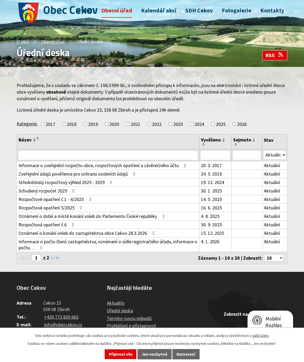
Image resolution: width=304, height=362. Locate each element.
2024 (199, 124)
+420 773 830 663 (61, 317)
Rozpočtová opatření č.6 (47, 225)
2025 (220, 124)
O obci (84, 10)
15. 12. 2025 (212, 233)
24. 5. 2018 (211, 174)
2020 (114, 124)
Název (27, 140)
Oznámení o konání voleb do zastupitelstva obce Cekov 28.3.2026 (87, 233)
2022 (157, 124)
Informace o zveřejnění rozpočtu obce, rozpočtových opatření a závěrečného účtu (103, 165)
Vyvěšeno (212, 140)
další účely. (260, 335)
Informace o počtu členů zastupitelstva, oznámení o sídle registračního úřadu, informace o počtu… (108, 245)
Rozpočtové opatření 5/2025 (51, 208)
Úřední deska (120, 311)
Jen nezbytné (154, 354)
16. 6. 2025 (211, 208)
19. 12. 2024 (212, 182)
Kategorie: (27, 124)
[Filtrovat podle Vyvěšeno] (215, 155)
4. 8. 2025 (210, 216)
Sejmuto (244, 140)
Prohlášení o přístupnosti (131, 326)
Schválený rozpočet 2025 (48, 191)
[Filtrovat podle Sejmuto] (246, 155)
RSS (274, 55)
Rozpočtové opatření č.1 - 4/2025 (56, 199)
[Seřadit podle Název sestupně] (38, 140)
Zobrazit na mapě (242, 314)
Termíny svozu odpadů (129, 318)
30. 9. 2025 (211, 225)
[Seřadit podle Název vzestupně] (38, 138)
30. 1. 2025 (211, 191)
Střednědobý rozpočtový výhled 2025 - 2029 (66, 182)
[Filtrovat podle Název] (108, 155)
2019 (93, 124)
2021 (135, 124)
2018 (71, 124)
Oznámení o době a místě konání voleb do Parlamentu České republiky (93, 216)
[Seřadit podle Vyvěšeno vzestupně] (204, 144)
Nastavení (186, 354)
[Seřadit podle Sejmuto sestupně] (236, 146)
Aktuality (116, 303)
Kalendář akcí (158, 10)
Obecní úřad (116, 10)
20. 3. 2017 (211, 165)
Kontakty (272, 10)
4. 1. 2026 (210, 242)
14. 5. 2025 (211, 199)
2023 (178, 124)
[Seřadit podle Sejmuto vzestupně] (236, 144)
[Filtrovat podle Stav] (274, 155)
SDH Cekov (199, 10)
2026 (242, 124)
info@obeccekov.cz (63, 325)
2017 (50, 124)
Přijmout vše (120, 354)
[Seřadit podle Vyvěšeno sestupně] (204, 146)
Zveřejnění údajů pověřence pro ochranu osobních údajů (78, 174)
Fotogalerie (236, 10)
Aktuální (272, 165)
